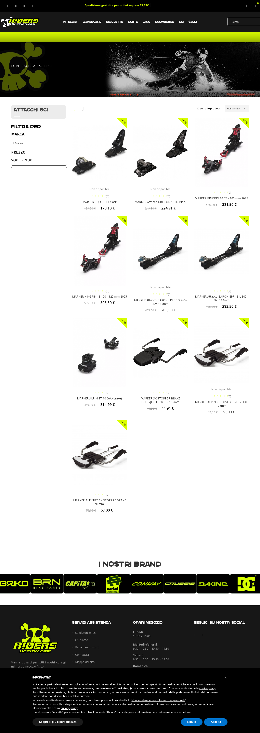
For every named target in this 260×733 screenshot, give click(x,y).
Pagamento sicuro (87, 647)
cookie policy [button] (207, 688)
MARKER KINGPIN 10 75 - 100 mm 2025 (221, 198)
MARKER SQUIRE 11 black (99, 202)
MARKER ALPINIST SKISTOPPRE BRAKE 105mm (221, 404)
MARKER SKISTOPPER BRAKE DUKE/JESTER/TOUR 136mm (160, 400)
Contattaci (82, 655)
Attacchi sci (31, 109)
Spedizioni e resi (85, 633)
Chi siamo (81, 640)
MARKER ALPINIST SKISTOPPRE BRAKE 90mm (99, 502)
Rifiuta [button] (191, 721)
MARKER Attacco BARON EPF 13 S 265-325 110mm (160, 302)
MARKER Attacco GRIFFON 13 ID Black (160, 202)
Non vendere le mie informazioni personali (157, 700)
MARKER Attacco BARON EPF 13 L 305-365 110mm (221, 298)
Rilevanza (237, 108)
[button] (225, 677)
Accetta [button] (216, 721)
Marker (19, 143)
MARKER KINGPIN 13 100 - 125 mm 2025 (99, 296)
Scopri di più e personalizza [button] (57, 721)
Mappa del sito (85, 662)
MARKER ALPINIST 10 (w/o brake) (99, 398)
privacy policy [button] (69, 708)
